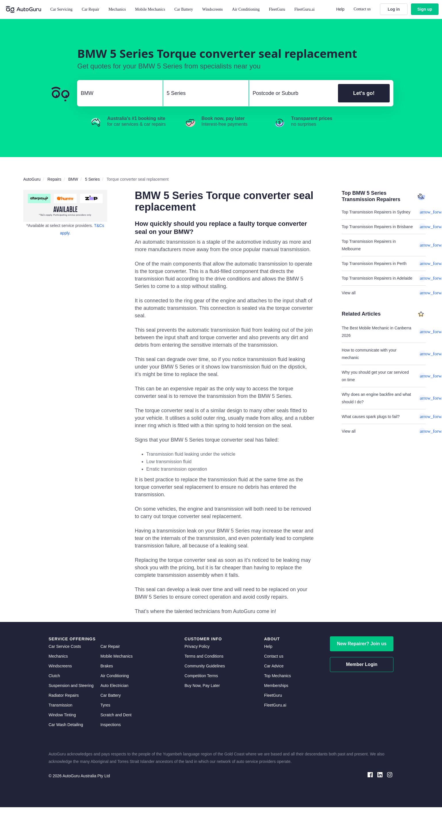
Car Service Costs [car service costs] (65, 646)
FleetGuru (277, 9)
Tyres (105, 705)
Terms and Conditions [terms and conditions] (204, 656)
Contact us (362, 9)
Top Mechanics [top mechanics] (277, 675)
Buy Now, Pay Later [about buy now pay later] (202, 685)
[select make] (117, 93)
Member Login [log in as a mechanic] (361, 664)
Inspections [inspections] (110, 724)
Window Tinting (62, 715)
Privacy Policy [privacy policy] (197, 646)
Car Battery (110, 695)
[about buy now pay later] (65, 206)
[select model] (203, 93)
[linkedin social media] (380, 774)
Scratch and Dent (115, 715)
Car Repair (90, 9)
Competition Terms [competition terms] (201, 675)
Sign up (424, 9)
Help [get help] (268, 646)
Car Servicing (61, 9)
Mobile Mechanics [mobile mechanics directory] (116, 656)
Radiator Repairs (64, 695)
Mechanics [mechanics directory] (58, 656)
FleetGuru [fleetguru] (273, 695)
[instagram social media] (389, 774)
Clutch (54, 675)
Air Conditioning (114, 675)
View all (384, 292)
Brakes (106, 666)
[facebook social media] (370, 774)
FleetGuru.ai (304, 9)
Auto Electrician (114, 685)
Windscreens (60, 666)
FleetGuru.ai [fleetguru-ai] (275, 705)
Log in (394, 9)
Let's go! (363, 93)
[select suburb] (292, 93)
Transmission (60, 705)
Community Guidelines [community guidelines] (205, 666)
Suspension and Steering (71, 685)
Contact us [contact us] (273, 656)
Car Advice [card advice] (274, 666)
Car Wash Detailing (66, 724)
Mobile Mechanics (150, 9)
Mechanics (117, 9)
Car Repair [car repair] (110, 646)
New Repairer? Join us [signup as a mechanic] (362, 643)
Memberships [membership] (276, 685)
